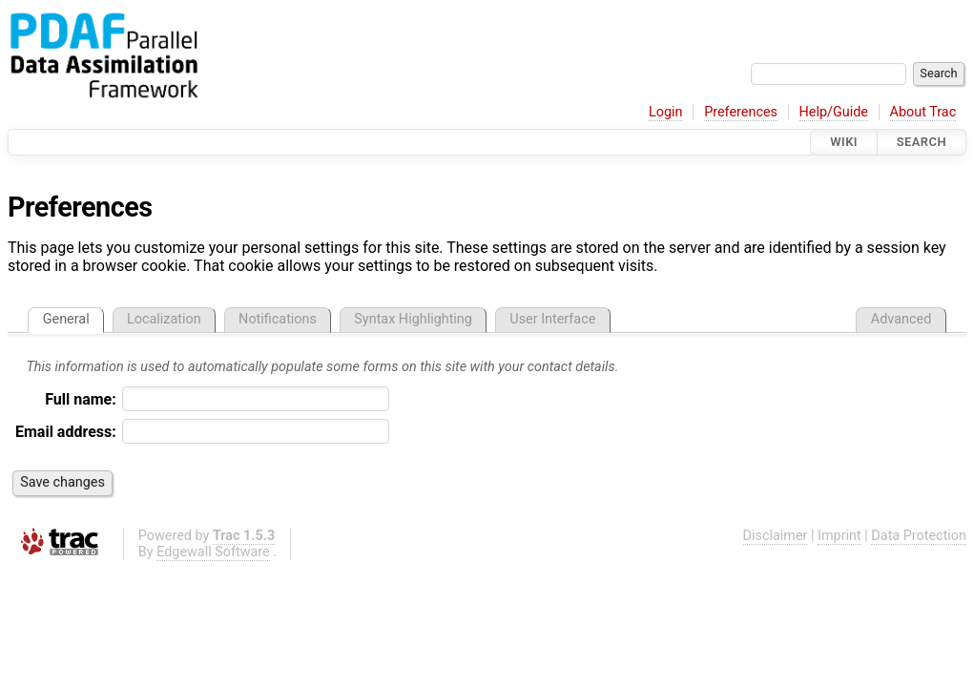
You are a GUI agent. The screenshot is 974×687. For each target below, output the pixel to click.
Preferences (740, 112)
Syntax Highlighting (413, 319)
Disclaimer (775, 536)
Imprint (839, 536)
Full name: (80, 399)
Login (666, 112)
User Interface (552, 319)
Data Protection (918, 536)
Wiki (844, 142)
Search (921, 142)
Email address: (65, 432)
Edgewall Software (213, 552)
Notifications (277, 319)
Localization (164, 319)
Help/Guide (833, 112)
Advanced (901, 319)
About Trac (923, 112)
